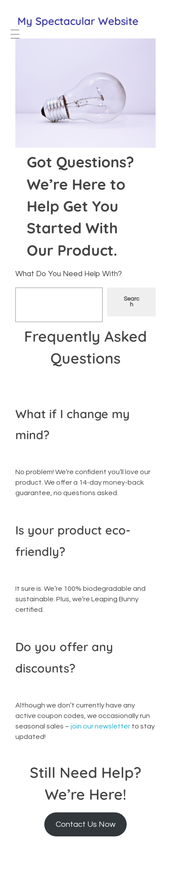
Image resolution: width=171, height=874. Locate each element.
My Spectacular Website (78, 21)
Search (131, 302)
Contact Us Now (85, 824)
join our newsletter (100, 726)
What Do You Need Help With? (68, 274)
